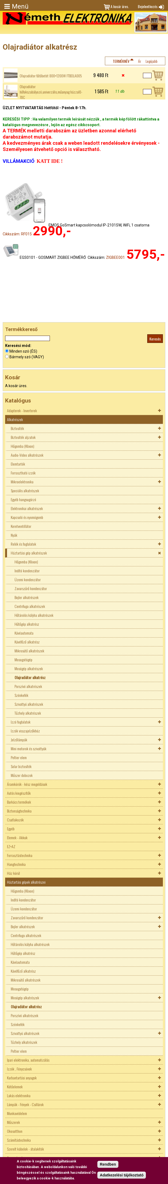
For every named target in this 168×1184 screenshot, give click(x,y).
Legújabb (151, 61)
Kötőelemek (15, 1086)
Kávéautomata (24, 633)
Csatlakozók (15, 819)
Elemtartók (18, 464)
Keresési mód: (18, 345)
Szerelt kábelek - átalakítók (25, 1149)
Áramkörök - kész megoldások (27, 784)
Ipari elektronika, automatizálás (28, 1060)
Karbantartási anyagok (22, 1077)
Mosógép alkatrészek (29, 668)
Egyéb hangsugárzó (23, 499)
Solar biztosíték (21, 766)
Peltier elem (19, 757)
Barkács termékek (19, 802)
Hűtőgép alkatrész (27, 624)
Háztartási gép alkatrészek (29, 553)
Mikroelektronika (22, 481)
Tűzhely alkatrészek (28, 713)
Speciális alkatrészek (25, 490)
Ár (139, 61)
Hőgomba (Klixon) (22, 446)
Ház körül (13, 873)
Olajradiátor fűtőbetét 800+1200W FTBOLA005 (51, 75)
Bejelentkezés (147, 6)
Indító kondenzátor (27, 570)
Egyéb (11, 828)
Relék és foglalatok (23, 544)
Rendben (108, 1164)
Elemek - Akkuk (17, 837)
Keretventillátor (21, 526)
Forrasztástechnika (19, 855)
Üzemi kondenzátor (28, 579)
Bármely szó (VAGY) (26, 357)
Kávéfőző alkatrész (27, 642)
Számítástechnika (19, 1140)
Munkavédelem (17, 1113)
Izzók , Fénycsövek (19, 1069)
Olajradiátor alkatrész (30, 677)
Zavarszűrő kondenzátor (31, 588)
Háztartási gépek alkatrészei (26, 882)
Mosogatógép (23, 659)
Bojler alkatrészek (27, 597)
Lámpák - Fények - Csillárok (25, 1104)
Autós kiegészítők (19, 793)
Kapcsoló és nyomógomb (27, 517)
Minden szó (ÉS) (23, 351)
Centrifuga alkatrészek (30, 606)
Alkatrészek (15, 419)
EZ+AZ (11, 846)
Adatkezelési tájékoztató (121, 1175)
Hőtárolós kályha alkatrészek (34, 615)
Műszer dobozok (22, 775)
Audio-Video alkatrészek (27, 455)
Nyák (14, 535)
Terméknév (121, 61)
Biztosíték (17, 428)
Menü (20, 6)
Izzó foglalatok (20, 722)
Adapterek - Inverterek (22, 410)
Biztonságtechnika (19, 811)
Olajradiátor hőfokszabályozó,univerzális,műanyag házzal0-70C (51, 92)
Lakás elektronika (18, 1095)
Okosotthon (14, 1131)
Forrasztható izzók (23, 473)
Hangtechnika (16, 864)
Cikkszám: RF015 (17, 234)
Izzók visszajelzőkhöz (25, 731)
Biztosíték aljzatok (23, 437)
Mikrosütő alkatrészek (29, 650)
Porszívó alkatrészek (28, 686)
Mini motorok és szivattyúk (28, 748)
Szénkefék (21, 695)
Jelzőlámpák (19, 739)
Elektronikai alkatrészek (27, 508)
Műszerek (13, 1122)
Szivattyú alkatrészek (29, 704)
